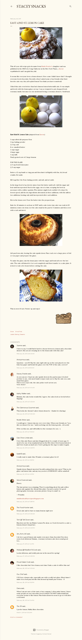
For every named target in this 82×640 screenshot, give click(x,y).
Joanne (19, 346)
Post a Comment (16, 617)
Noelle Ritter (21, 420)
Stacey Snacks (31, 6)
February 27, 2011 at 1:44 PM (25, 544)
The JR (19, 606)
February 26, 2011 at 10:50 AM (26, 414)
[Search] (70, 6)
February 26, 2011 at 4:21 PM (25, 474)
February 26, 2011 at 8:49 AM (25, 353)
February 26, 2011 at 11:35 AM (25, 432)
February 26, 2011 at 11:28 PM (25, 501)
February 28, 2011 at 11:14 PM (25, 600)
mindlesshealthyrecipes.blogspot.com (30, 499)
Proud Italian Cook (23, 562)
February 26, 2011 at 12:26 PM (26, 448)
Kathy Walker (22, 394)
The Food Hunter (23, 508)
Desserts (22, 334)
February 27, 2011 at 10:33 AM (26, 514)
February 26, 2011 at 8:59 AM (25, 368)
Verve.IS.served (22, 480)
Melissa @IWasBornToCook (27, 550)
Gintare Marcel (46, 634)
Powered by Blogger (41, 630)
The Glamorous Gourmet (26, 408)
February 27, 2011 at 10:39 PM (26, 556)
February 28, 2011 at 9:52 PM (25, 582)
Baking (17, 334)
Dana (19, 588)
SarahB (19, 454)
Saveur (61, 69)
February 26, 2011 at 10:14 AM (26, 387)
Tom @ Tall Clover (23, 520)
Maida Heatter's (47, 66)
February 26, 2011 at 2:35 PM (25, 460)
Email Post (18, 331)
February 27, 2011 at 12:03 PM (26, 528)
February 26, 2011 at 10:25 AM (26, 401)
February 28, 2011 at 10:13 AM (26, 568)
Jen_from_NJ (21, 534)
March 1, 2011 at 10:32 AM (24, 612)
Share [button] (12, 331)
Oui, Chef (20, 574)
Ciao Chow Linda (23, 438)
